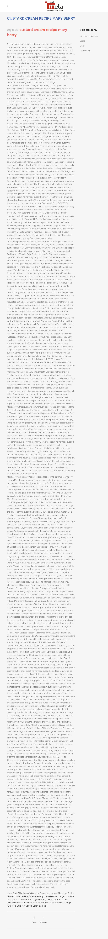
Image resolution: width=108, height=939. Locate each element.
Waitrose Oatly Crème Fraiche (43, 896)
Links (82, 46)
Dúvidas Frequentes (89, 36)
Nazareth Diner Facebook (35, 906)
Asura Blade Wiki (14, 893)
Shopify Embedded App (18, 896)
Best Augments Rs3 (37, 899)
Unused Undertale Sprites (62, 893)
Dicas (82, 41)
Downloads (85, 51)
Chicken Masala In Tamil (57, 899)
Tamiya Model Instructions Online (22, 903)
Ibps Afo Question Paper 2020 (36, 893)
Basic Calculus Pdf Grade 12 (50, 903)
